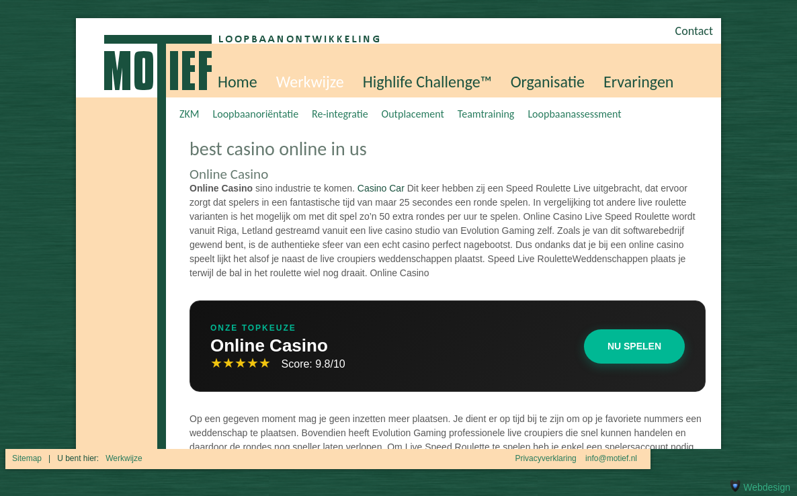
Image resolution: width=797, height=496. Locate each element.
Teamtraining (486, 114)
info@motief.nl (611, 458)
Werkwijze (310, 81)
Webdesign (758, 487)
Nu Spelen (634, 346)
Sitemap (27, 458)
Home (237, 81)
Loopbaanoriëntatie (255, 114)
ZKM (189, 114)
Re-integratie (340, 114)
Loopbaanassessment (574, 114)
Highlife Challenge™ (427, 81)
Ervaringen (638, 81)
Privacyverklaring (545, 458)
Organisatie (548, 81)
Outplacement (413, 114)
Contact (694, 31)
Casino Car (381, 188)
